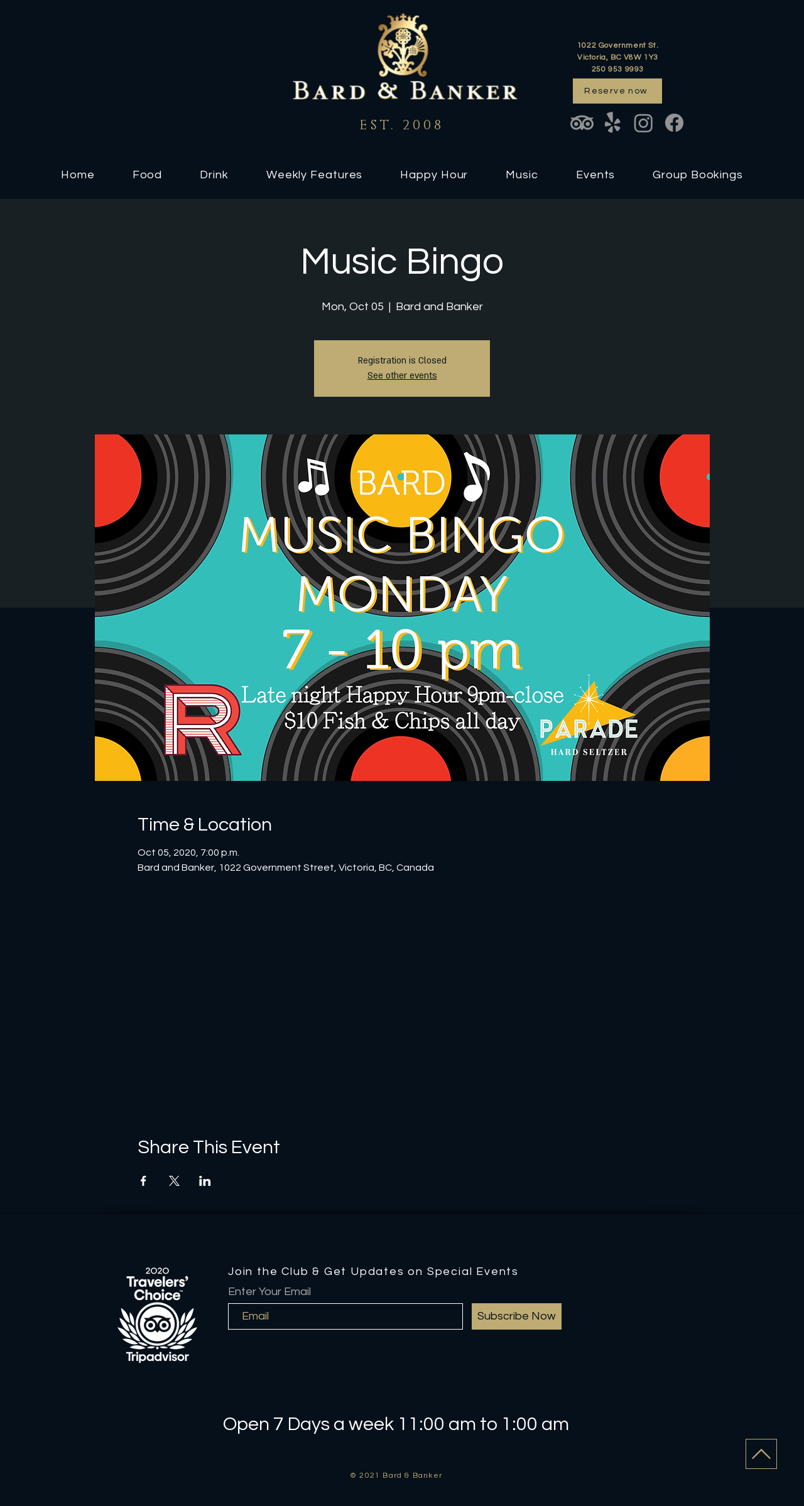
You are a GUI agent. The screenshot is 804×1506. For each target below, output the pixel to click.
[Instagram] (643, 122)
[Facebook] (674, 122)
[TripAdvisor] (582, 122)
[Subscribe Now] (517, 1316)
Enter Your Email (269, 1292)
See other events (402, 376)
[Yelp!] (612, 122)
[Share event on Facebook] (143, 1181)
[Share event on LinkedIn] (205, 1181)
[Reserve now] (617, 91)
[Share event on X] (174, 1181)
